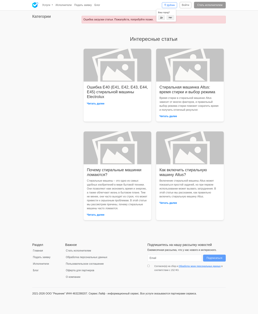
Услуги (46, 5)
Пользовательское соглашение (85, 263)
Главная (38, 250)
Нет (170, 17)
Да (161, 17)
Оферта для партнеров (80, 270)
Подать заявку (83, 5)
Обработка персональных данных (86, 257)
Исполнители (64, 5)
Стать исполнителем (209, 5)
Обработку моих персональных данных (200, 266)
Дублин (169, 5)
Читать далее (95, 103)
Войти (185, 5)
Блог (97, 5)
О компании (73, 277)
